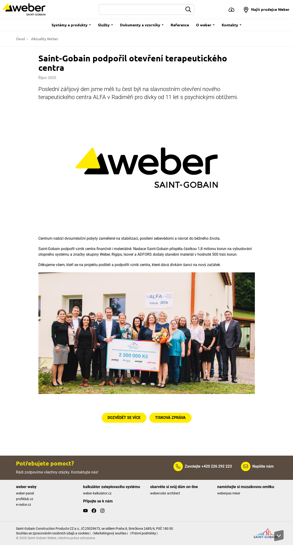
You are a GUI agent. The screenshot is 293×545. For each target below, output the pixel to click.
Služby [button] (105, 24)
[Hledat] (141, 9)
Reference (180, 24)
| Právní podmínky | (143, 533)
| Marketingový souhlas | (110, 533)
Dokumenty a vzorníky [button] (142, 24)
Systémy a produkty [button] (71, 24)
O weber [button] (205, 24)
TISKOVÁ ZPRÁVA (170, 417)
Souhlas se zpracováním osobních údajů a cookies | (53, 533)
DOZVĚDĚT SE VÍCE (124, 417)
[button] (266, 9)
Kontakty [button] (231, 24)
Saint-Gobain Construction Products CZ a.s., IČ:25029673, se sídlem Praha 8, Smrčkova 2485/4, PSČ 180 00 (94, 528)
